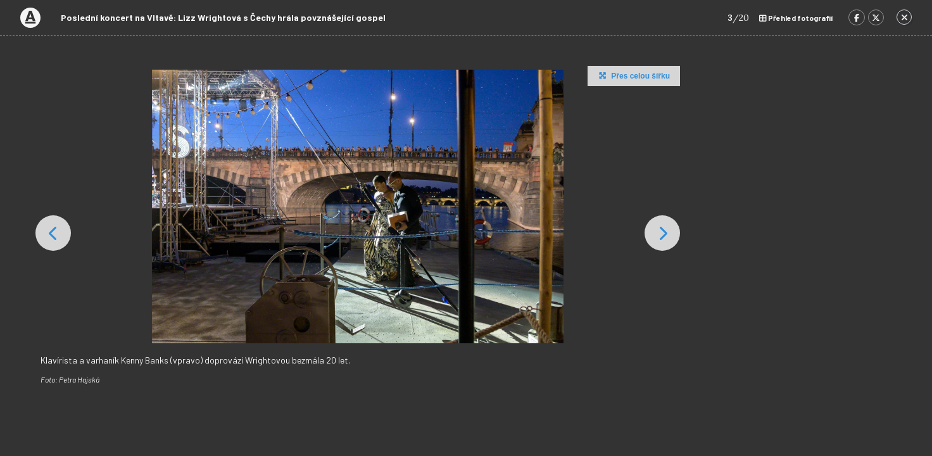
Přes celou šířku (633, 75)
